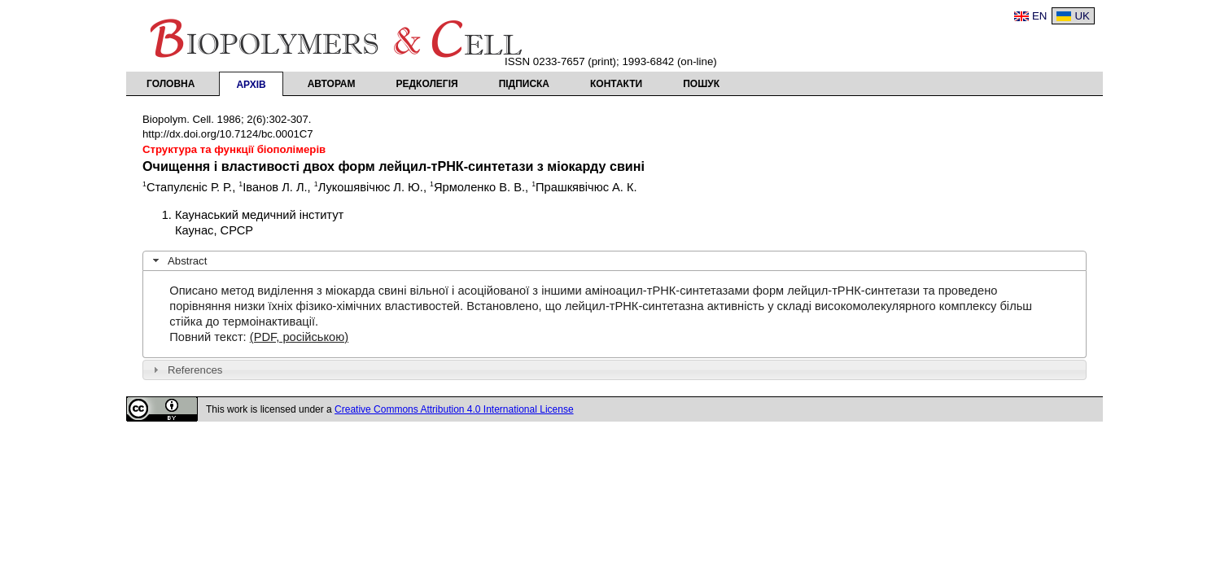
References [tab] (186, 369)
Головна (171, 84)
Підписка (524, 84)
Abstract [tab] (178, 260)
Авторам (332, 84)
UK (1082, 16)
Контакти (616, 84)
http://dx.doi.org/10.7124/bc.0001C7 (227, 134)
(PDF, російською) (299, 336)
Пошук (701, 84)
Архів (250, 84)
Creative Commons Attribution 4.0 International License (454, 409)
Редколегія (427, 84)
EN (1039, 16)
